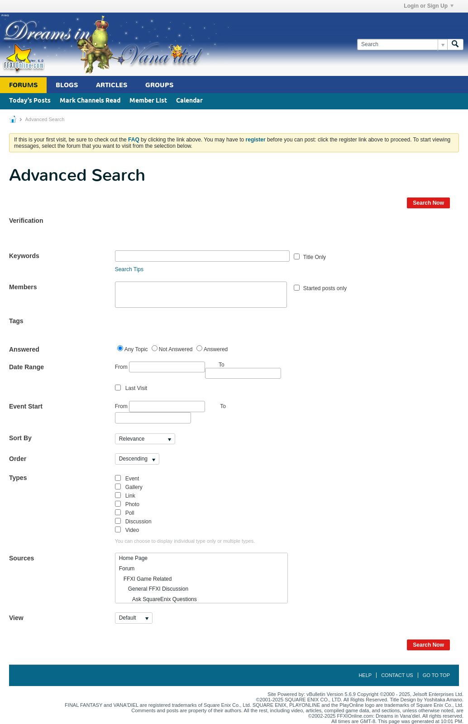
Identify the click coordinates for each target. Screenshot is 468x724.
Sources (21, 558)
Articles (111, 85)
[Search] (402, 44)
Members (23, 287)
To (223, 406)
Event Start (26, 406)
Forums (23, 85)
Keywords (24, 255)
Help (365, 675)
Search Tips (129, 269)
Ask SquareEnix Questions (158, 599)
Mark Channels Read (90, 101)
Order (17, 458)
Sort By (20, 438)
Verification (26, 220)
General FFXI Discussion (153, 589)
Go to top (436, 675)
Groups (159, 85)
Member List (148, 101)
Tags (16, 320)
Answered (24, 349)
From (160, 367)
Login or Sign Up (429, 6)
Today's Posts (30, 101)
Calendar (189, 101)
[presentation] (184, 232)
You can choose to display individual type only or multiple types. (185, 541)
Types (18, 477)
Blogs (67, 85)
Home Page (133, 558)
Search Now (428, 203)
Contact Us (397, 675)
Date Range (26, 367)
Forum (127, 568)
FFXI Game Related (145, 579)
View (16, 617)
